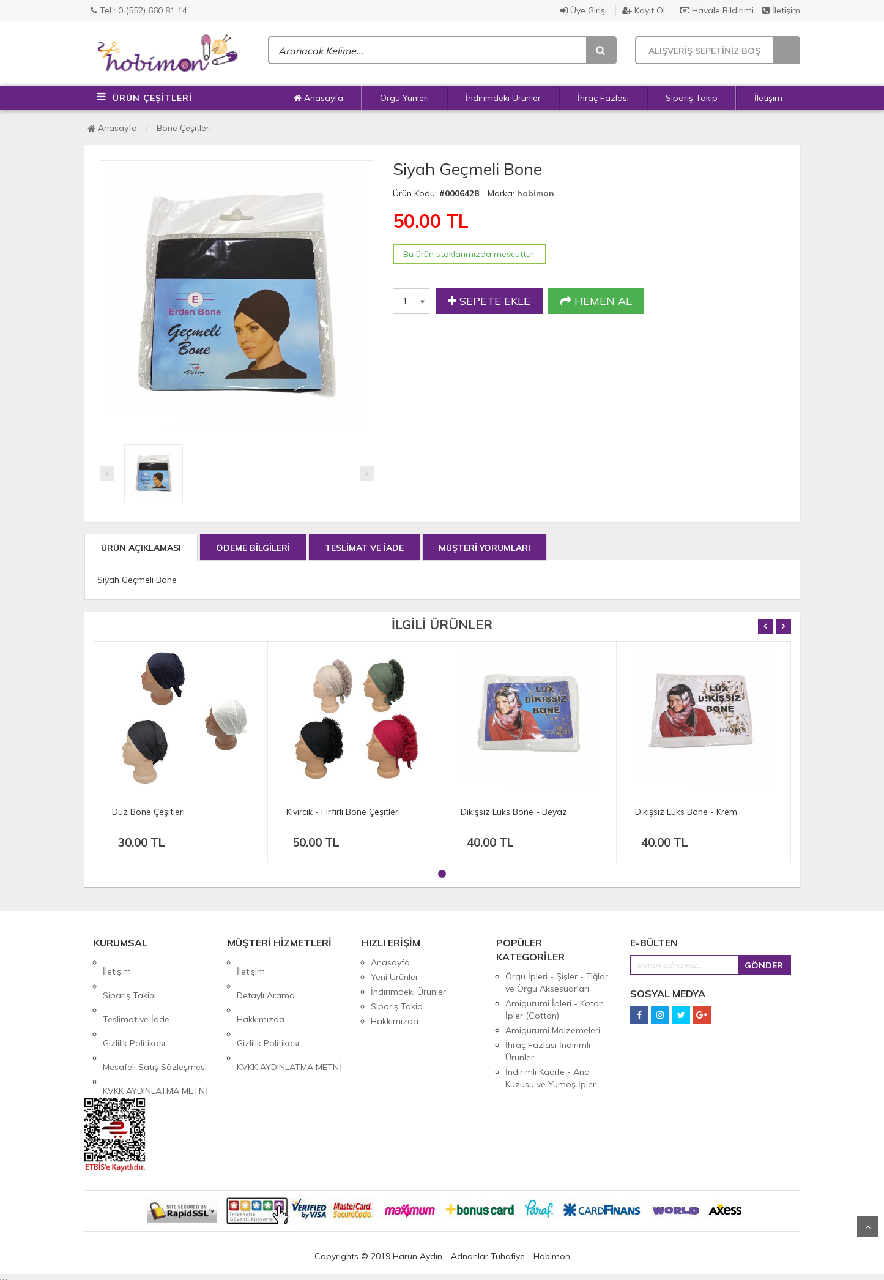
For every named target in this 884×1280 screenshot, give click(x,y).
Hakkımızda (260, 991)
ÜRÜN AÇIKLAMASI (141, 547)
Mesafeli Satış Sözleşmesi (155, 1021)
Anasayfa (318, 98)
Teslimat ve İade (136, 991)
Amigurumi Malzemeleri (552, 1030)
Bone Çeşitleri (184, 127)
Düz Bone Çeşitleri (148, 811)
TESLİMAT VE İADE (364, 547)
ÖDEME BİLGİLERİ (253, 547)
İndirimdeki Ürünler (503, 97)
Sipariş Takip (692, 97)
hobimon (535, 193)
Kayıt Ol (643, 10)
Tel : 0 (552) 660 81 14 (139, 10)
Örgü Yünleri (404, 97)
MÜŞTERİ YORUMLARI (484, 547)
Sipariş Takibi (129, 976)
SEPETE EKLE (489, 301)
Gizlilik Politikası (134, 1006)
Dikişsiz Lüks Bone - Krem (686, 811)
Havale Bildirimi (717, 10)
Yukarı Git (867, 1226)
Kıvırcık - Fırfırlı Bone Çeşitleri (343, 811)
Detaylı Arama (266, 976)
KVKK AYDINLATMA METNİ (155, 1035)
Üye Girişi (583, 10)
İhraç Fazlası (603, 97)
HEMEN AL (596, 301)
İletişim (781, 10)
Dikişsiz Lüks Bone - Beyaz (514, 811)
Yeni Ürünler (394, 976)
